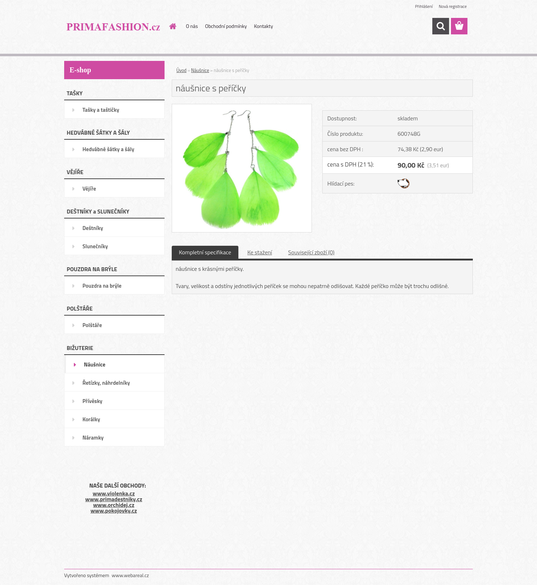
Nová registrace (453, 6)
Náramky (93, 437)
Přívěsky (92, 401)
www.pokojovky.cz (113, 510)
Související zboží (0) (311, 252)
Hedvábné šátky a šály (108, 149)
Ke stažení (259, 252)
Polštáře (92, 325)
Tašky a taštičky (100, 110)
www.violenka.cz (114, 493)
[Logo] (113, 26)
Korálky (91, 419)
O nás (192, 26)
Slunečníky (95, 246)
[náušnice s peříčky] (242, 107)
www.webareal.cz (130, 575)
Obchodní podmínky (226, 26)
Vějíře (89, 188)
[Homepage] (172, 26)
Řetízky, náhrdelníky (106, 383)
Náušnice (94, 364)
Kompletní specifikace (205, 252)
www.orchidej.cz (113, 504)
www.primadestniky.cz (113, 499)
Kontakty (263, 26)
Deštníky (92, 228)
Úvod (181, 70)
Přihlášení (424, 6)
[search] (440, 26)
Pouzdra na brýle (102, 286)
